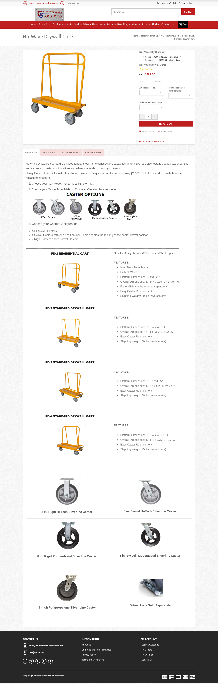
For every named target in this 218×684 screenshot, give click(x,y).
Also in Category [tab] (99, 152)
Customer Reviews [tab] (74, 152)
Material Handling (118, 24)
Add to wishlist (147, 131)
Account (182, 3)
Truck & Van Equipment (53, 24)
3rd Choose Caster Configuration (176, 89)
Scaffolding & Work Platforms (87, 24)
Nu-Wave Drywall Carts (184, 38)
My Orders (147, 650)
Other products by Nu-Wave (151, 141)
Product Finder (150, 24)
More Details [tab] (51, 152)
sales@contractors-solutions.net (43, 3)
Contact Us (167, 24)
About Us (86, 645)
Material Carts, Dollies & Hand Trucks (178, 35)
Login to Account (150, 645)
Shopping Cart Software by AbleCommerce (43, 676)
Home (32, 24)
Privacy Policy (89, 655)
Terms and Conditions (93, 660)
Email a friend (165, 131)
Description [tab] (32, 152)
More (136, 24)
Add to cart (166, 123)
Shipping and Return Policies (96, 650)
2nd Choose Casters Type (150, 101)
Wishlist (172, 3)
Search (188, 11)
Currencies (161, 3)
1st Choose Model (147, 87)
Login (191, 3)
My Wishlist (147, 655)
